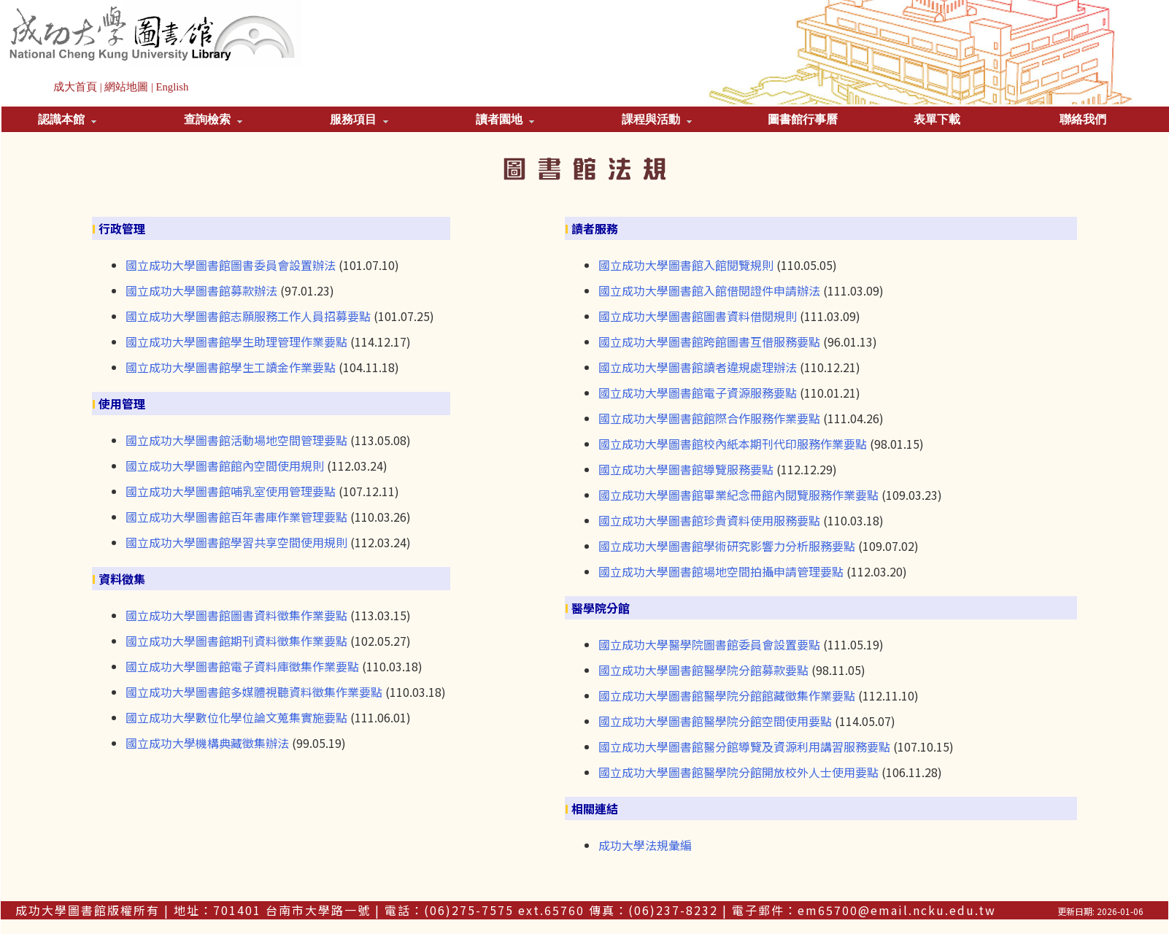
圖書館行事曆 (803, 119)
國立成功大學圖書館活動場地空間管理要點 (236, 440)
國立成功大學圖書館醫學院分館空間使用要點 (715, 721)
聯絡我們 (1083, 119)
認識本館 (67, 119)
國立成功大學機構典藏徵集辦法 (207, 743)
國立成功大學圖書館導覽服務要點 (685, 469)
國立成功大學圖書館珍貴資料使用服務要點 (709, 520)
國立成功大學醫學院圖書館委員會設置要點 (709, 644)
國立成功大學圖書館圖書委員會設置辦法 (231, 265)
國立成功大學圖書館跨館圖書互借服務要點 (709, 341)
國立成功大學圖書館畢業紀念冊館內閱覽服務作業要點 (738, 494)
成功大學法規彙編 (645, 845)
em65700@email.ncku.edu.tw (897, 910)
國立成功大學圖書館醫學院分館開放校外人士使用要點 (738, 772)
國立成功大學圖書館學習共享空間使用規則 (236, 542)
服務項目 (359, 119)
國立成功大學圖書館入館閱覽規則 (685, 265)
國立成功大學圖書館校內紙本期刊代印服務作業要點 (732, 443)
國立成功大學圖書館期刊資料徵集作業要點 (236, 640)
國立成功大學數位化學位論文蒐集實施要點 (236, 717)
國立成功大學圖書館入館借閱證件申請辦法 (709, 290)
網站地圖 (126, 87)
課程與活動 (657, 119)
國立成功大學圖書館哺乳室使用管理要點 (231, 491)
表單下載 (937, 119)
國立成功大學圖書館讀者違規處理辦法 (697, 367)
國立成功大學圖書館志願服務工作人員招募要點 (248, 316)
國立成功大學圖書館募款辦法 (201, 290)
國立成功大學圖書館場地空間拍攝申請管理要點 (721, 571)
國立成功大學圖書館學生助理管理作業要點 (236, 341)
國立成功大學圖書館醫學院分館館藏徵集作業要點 (726, 695)
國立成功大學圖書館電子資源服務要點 (697, 392)
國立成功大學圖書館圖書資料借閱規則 (697, 316)
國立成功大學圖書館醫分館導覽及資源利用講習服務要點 (744, 746)
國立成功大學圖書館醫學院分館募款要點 (703, 670)
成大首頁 (75, 87)
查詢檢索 (213, 119)
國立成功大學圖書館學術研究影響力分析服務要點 (726, 546)
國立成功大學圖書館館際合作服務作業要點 (709, 418)
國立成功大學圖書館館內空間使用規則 (225, 465)
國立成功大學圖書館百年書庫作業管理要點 (236, 516)
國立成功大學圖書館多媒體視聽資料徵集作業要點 (254, 691)
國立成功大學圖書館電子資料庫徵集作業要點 (242, 666)
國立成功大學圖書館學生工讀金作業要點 (231, 367)
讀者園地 (505, 119)
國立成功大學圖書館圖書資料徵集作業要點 (236, 615)
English (172, 87)
